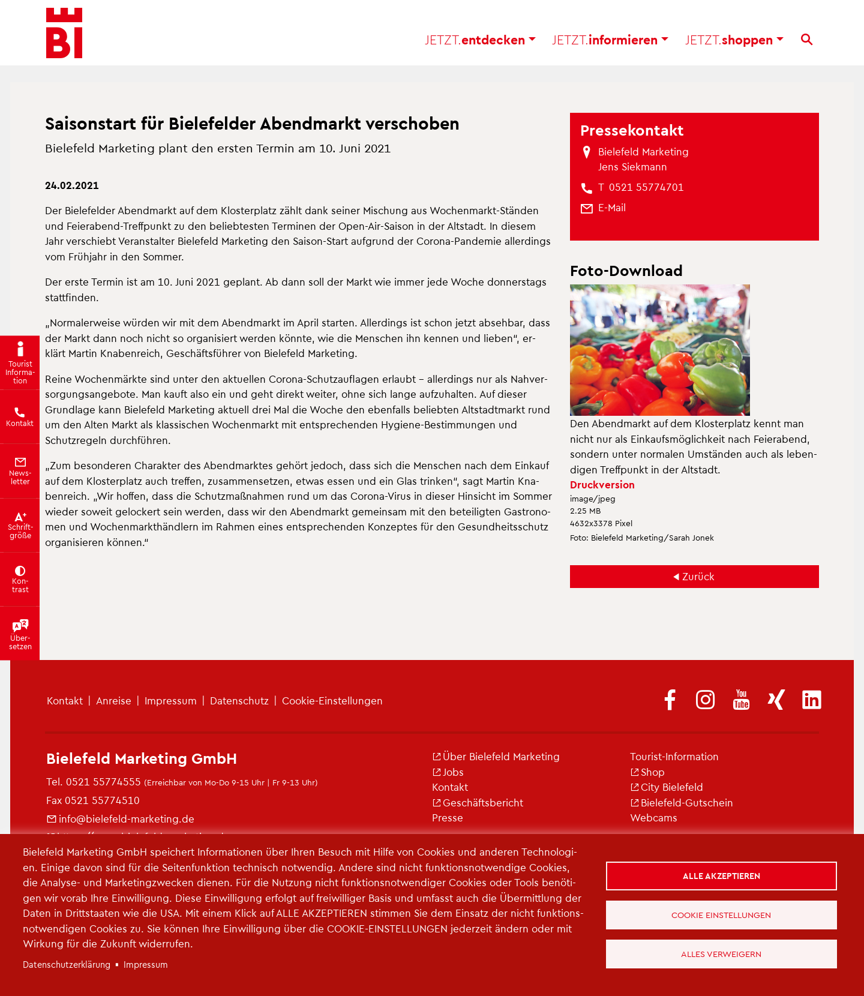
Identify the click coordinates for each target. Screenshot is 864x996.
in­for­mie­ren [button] (610, 42)
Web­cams (653, 817)
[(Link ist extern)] (670, 700)
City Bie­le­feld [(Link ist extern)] (666, 787)
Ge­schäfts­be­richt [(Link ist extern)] (477, 802)
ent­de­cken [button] (480, 42)
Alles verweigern (722, 954)
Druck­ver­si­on (602, 484)
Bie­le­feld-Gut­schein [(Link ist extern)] (681, 802)
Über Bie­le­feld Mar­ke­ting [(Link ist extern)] (496, 756)
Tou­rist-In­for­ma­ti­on (674, 756)
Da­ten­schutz (239, 700)
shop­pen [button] (734, 42)
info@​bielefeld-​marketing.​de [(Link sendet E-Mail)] (120, 818)
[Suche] (806, 43)
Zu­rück (698, 576)
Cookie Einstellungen (722, 914)
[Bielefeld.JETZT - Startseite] (64, 36)
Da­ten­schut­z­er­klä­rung (66, 964)
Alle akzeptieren (722, 874)
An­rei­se (113, 700)
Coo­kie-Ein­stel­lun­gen (332, 700)
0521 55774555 (103, 781)
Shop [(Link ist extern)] (647, 772)
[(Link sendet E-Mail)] (612, 207)
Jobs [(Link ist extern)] (448, 772)
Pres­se (447, 817)
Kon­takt (65, 700)
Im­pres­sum (171, 700)
